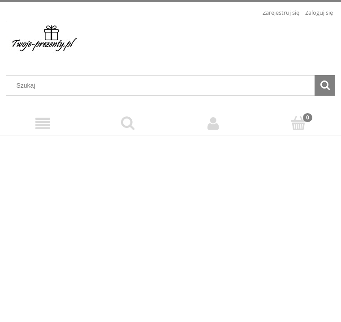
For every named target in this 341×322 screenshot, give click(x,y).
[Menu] (42, 123)
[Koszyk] (298, 123)
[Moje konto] (213, 123)
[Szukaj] (325, 85)
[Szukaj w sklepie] (162, 85)
